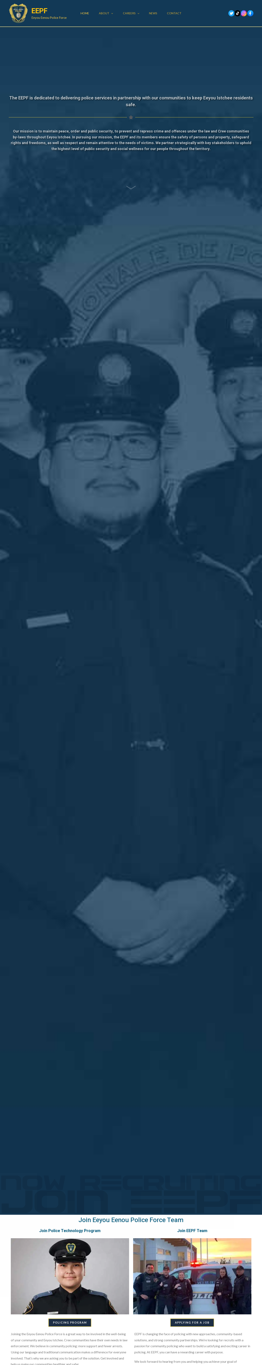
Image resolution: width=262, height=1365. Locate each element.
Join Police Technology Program (70, 1230)
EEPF (39, 11)
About (106, 13)
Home (85, 13)
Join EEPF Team (192, 1230)
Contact (174, 13)
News (153, 13)
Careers (131, 13)
